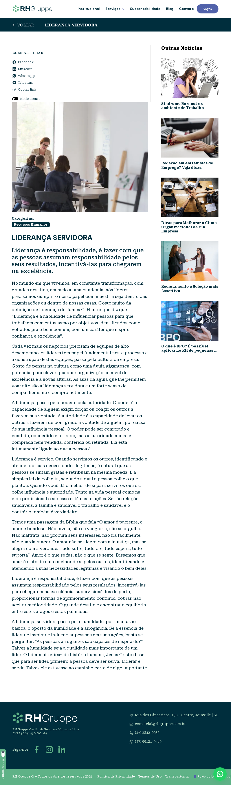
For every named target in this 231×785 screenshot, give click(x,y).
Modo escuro (30, 98)
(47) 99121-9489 (148, 741)
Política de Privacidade (116, 776)
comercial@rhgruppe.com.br (160, 724)
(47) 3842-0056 (147, 733)
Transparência (177, 776)
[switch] (15, 98)
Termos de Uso (150, 776)
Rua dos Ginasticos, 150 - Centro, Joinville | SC (176, 715)
